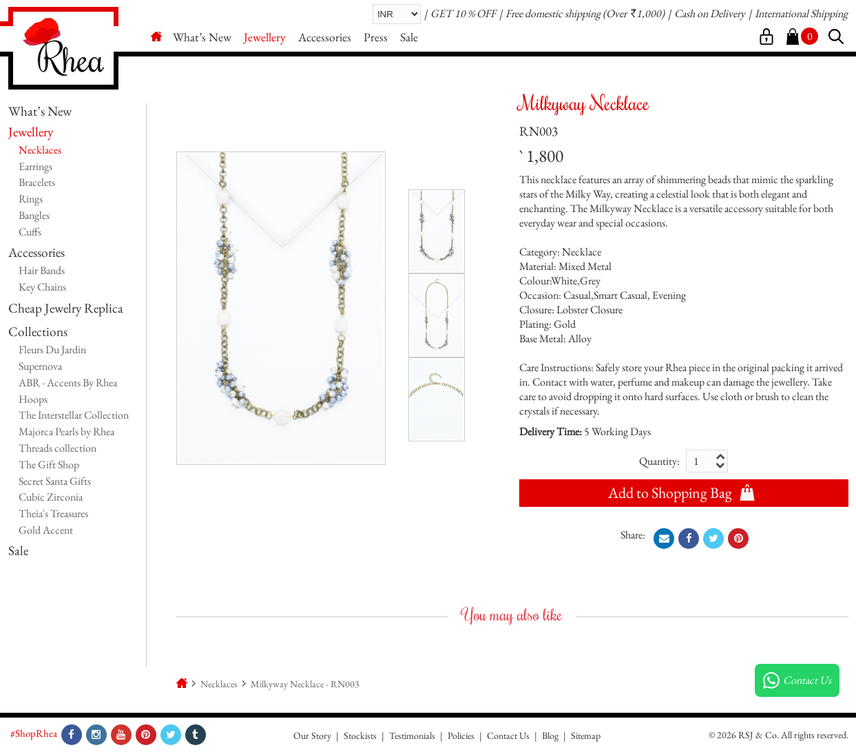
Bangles (34, 215)
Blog (550, 735)
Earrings (35, 166)
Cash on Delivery (709, 13)
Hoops (33, 399)
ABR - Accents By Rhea (68, 382)
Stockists (360, 735)
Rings (31, 198)
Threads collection (57, 448)
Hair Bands (42, 270)
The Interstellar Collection (74, 415)
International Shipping (801, 13)
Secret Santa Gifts (55, 481)
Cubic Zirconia (51, 497)
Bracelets (37, 182)
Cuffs (30, 231)
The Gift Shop (49, 464)
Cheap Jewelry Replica (65, 308)
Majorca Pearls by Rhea (66, 431)
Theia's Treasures (53, 513)
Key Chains (42, 287)
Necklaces (40, 150)
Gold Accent (46, 530)
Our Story (312, 735)
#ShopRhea (33, 733)
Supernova (40, 366)
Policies (461, 735)
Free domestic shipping (553, 13)
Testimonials (412, 735)
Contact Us (508, 735)
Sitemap (586, 735)
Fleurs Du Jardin (52, 349)
